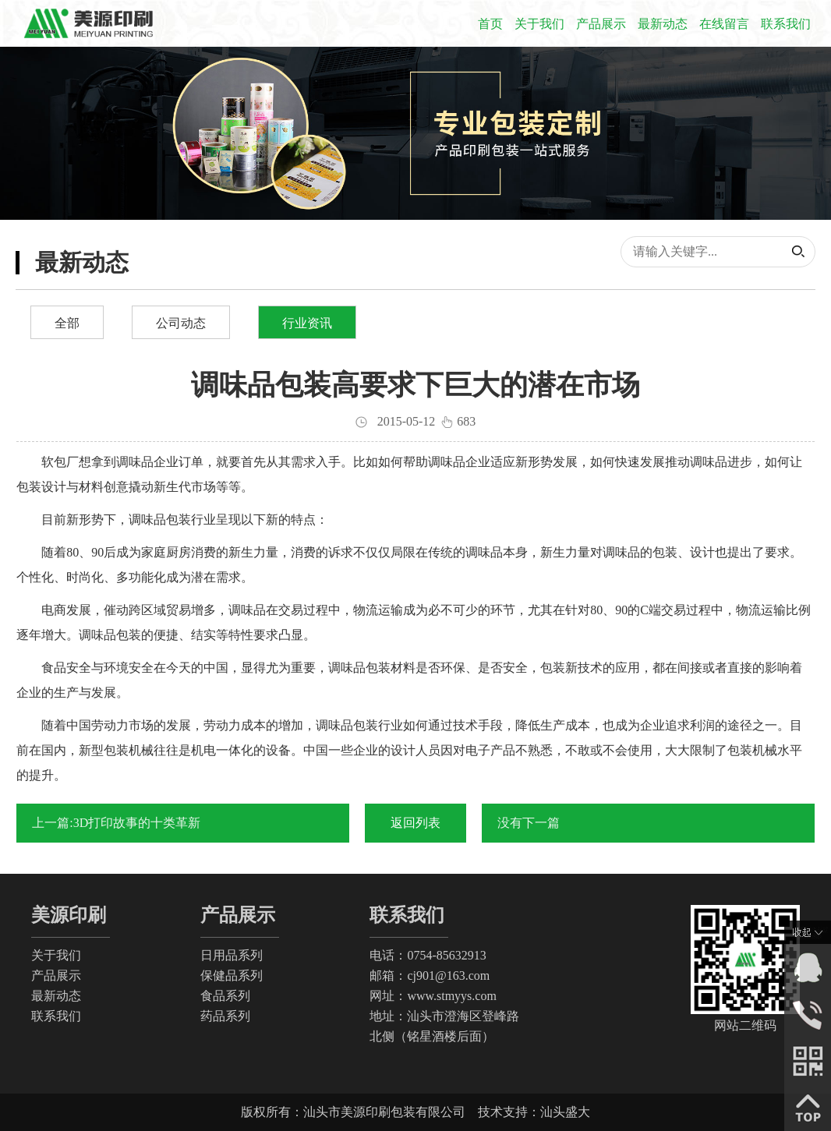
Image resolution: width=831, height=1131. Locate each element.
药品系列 (225, 1016)
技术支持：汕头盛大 (534, 1112)
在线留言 (724, 23)
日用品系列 (231, 955)
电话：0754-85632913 (428, 955)
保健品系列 (231, 975)
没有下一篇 (528, 822)
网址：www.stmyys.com (433, 995)
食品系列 (225, 995)
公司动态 (181, 323)
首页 (490, 23)
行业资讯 (307, 323)
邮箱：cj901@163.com (430, 975)
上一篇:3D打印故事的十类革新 (116, 822)
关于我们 (539, 23)
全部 (67, 323)
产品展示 (601, 23)
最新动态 (663, 23)
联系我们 (786, 23)
